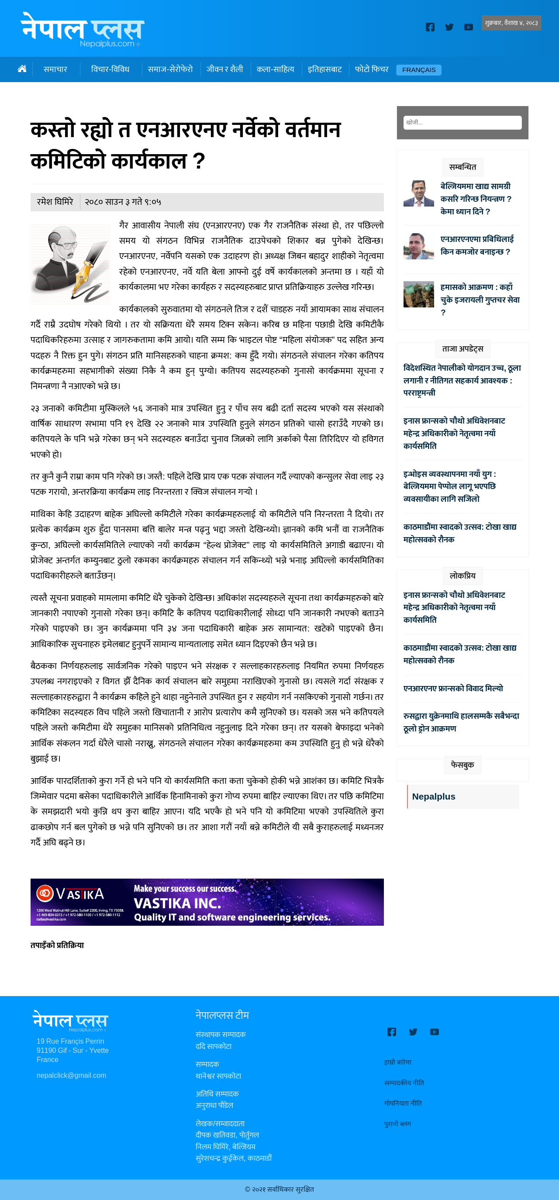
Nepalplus (433, 796)
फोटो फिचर (372, 69)
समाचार (55, 69)
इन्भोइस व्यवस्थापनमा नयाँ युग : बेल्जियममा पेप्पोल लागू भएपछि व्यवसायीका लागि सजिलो (450, 487)
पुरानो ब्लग (397, 1124)
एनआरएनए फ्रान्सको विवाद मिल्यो (453, 689)
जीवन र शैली (225, 69)
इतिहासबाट (325, 69)
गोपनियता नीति (403, 1104)
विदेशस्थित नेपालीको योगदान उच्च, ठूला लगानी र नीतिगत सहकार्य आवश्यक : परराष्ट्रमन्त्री (462, 380)
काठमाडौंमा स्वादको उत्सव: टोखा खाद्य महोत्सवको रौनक (460, 533)
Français (419, 70)
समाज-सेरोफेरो (170, 69)
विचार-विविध (110, 69)
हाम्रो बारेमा (397, 1063)
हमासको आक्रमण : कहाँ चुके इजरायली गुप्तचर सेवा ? (480, 300)
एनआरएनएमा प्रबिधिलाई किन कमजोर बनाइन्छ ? (477, 245)
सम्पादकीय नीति (404, 1083)
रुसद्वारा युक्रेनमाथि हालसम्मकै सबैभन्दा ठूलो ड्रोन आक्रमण (461, 722)
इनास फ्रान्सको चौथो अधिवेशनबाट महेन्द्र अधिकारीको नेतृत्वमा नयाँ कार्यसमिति (454, 433)
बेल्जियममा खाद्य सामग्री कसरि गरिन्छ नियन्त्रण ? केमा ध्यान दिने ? (476, 199)
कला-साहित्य (275, 69)
